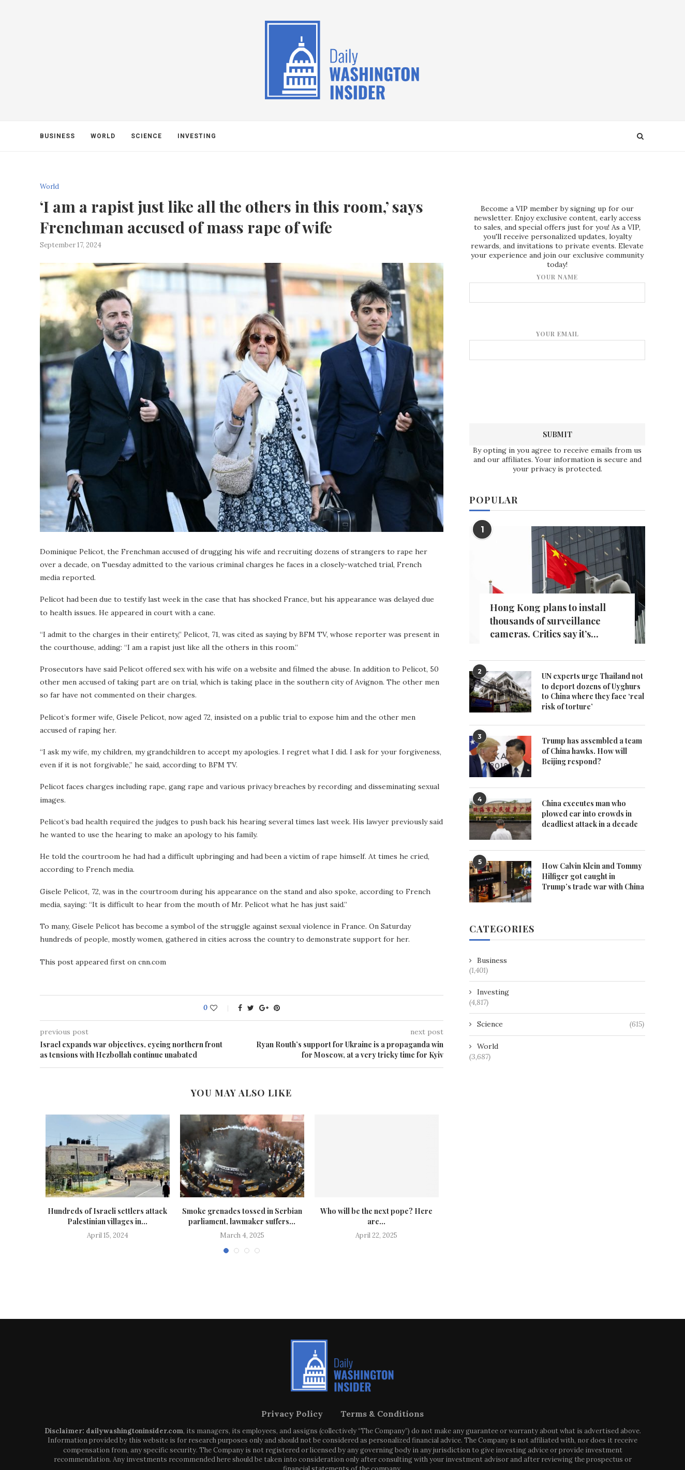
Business (57, 136)
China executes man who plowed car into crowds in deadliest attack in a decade (590, 813)
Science (146, 136)
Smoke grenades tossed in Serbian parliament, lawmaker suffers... (242, 1216)
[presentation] (557, 390)
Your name (557, 287)
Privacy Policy (292, 1413)
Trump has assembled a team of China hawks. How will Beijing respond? (592, 750)
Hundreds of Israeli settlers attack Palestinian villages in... (107, 1216)
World (103, 136)
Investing (196, 136)
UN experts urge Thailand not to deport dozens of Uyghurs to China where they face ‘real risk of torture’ (593, 691)
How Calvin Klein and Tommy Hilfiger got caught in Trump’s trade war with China (593, 875)
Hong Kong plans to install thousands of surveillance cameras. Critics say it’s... (548, 620)
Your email (557, 344)
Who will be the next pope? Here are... (376, 1216)
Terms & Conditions (382, 1413)
